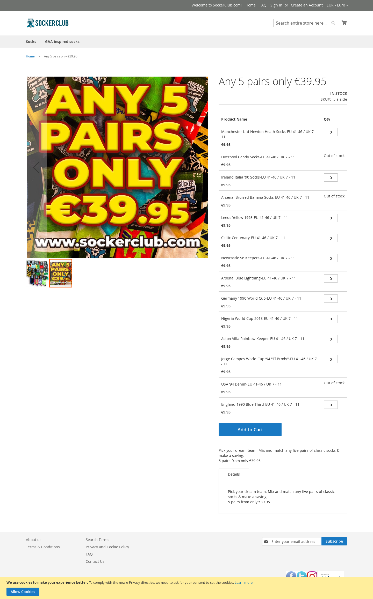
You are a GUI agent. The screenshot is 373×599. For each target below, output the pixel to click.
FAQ (263, 5)
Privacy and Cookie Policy (107, 546)
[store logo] (48, 23)
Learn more (244, 582)
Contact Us (95, 561)
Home (251, 5)
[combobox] (305, 23)
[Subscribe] (334, 541)
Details (234, 474)
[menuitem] (31, 41)
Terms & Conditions (43, 546)
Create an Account (307, 5)
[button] (338, 5)
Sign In (276, 5)
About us (33, 539)
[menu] (186, 41)
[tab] (234, 474)
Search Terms (97, 539)
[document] (187, 588)
